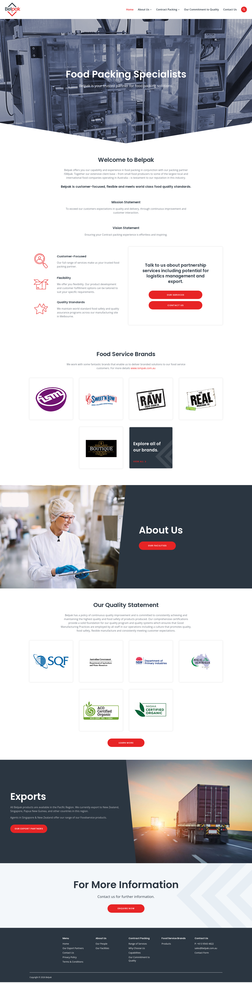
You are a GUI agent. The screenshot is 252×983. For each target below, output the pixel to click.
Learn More (126, 743)
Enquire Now (126, 909)
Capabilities (135, 953)
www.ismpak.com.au (143, 369)
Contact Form (202, 953)
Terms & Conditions (73, 962)
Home (129, 10)
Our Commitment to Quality (201, 10)
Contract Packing (168, 10)
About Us (145, 10)
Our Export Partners (29, 829)
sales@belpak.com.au (206, 949)
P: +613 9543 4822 (204, 944)
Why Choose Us (137, 949)
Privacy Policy (69, 958)
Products (166, 944)
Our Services (175, 295)
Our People (102, 944)
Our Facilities (157, 546)
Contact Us (230, 10)
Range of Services (138, 944)
